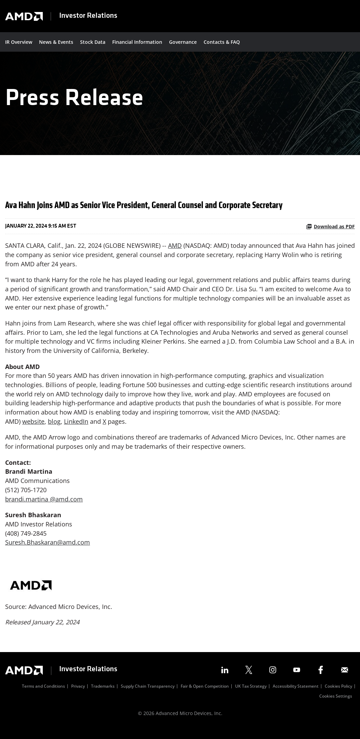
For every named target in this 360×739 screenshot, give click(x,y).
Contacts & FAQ (222, 42)
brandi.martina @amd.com (44, 507)
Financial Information (137, 42)
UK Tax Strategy (251, 696)
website (33, 429)
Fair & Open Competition (205, 696)
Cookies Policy (338, 696)
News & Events (56, 42)
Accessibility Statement (296, 696)
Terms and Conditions (43, 696)
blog (54, 429)
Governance (183, 42)
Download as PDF (330, 232)
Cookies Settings (335, 706)
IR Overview (18, 42)
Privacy (78, 696)
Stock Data (92, 42)
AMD (175, 251)
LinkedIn (76, 429)
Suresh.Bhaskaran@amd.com (47, 551)
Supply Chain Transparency (148, 696)
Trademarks (103, 696)
